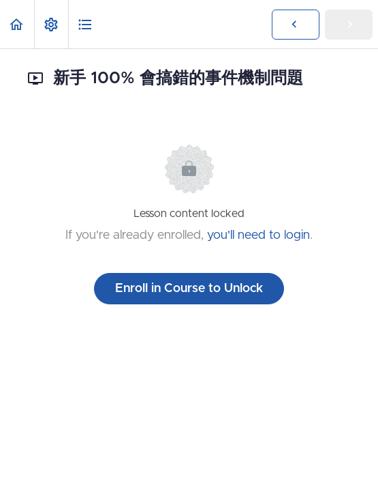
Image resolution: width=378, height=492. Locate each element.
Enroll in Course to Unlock (189, 289)
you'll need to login (258, 235)
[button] (17, 24)
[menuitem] (51, 24)
